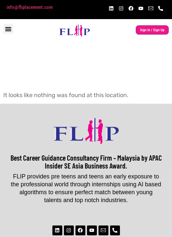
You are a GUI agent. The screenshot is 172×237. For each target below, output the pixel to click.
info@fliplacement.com (30, 7)
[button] (8, 29)
